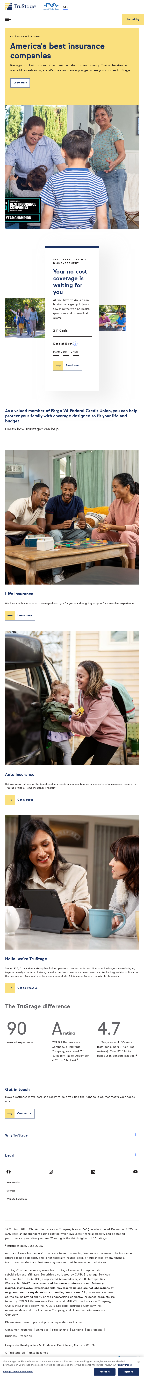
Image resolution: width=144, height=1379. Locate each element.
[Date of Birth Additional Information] (75, 344)
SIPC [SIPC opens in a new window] (37, 1279)
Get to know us (27, 988)
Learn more (20, 83)
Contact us (24, 1113)
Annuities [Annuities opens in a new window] (42, 1330)
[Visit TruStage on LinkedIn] (93, 1171)
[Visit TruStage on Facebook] (8, 1171)
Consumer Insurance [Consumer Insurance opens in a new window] (18, 1330)
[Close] (138, 1362)
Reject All (128, 1372)
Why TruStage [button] (71, 1135)
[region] (72, 1368)
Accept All (105, 1372)
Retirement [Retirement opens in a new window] (94, 1330)
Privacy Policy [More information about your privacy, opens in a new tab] (124, 1365)
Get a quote (25, 800)
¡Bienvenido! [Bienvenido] (13, 1182)
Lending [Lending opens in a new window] (77, 1330)
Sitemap (11, 1191)
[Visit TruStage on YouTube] (135, 1171)
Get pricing (133, 19)
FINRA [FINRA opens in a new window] (28, 1279)
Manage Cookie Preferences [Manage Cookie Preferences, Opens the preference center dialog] (18, 1372)
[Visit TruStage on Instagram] (50, 1171)
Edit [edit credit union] (65, 7)
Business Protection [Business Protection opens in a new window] (18, 1336)
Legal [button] (71, 1155)
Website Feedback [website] (16, 1199)
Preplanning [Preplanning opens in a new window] (60, 1330)
